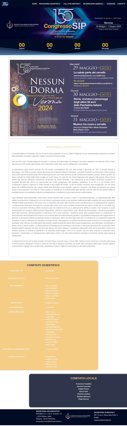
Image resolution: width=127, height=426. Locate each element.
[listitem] (92, 75)
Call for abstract (72, 4)
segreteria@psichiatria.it (102, 421)
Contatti (121, 4)
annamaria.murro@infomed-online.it (48, 422)
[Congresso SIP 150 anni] (5, 4)
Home (34, 4)
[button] (60, 3)
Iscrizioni (111, 4)
